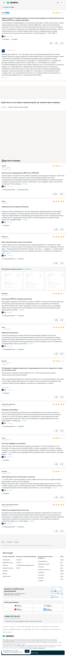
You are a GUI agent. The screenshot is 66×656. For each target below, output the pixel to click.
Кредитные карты (8, 568)
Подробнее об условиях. (26, 648)
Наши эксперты (45, 629)
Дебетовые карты (8, 562)
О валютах (41, 575)
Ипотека (9, 186)
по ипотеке (26, 269)
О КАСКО (18, 560)
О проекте (6, 626)
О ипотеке (41, 567)
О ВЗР (18, 568)
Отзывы (16, 542)
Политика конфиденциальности (12, 629)
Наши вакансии (55, 629)
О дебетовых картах (44, 564)
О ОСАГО (18, 562)
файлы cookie (21, 645)
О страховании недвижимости (25, 565)
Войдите (4, 107)
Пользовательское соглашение (49, 626)
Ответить (4, 77)
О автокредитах (42, 561)
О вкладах (41, 578)
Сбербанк (63, 560)
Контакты (12, 626)
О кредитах (41, 572)
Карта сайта (35, 629)
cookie (13, 650)
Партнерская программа (23, 626)
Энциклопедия (27, 629)
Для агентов (35, 626)
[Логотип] (33, 636)
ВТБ (61, 562)
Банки (2, 542)
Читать (25, 184)
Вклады (5, 573)
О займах (40, 580)
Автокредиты (6, 560)
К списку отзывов (7, 7)
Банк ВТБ (9, 542)
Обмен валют (7, 576)
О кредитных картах (44, 569)
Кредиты (5, 571)
